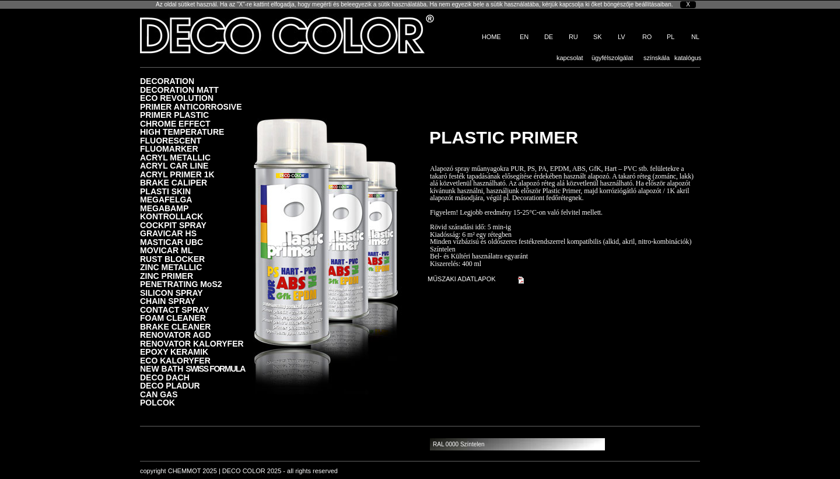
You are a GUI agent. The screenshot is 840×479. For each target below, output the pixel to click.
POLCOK (157, 402)
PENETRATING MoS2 (181, 283)
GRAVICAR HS (168, 233)
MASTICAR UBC (171, 241)
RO (647, 36)
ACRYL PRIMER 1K (177, 174)
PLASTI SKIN (165, 191)
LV (621, 36)
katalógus (687, 57)
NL (695, 36)
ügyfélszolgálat (612, 57)
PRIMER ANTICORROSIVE (191, 106)
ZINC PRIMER (166, 275)
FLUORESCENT (170, 140)
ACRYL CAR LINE (174, 165)
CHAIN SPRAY (167, 300)
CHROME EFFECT (175, 123)
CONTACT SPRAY (174, 309)
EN (524, 36)
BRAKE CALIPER (173, 182)
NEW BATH (192, 368)
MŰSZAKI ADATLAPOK (462, 278)
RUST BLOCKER (172, 258)
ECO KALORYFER (175, 360)
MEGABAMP (164, 208)
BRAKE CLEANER (175, 326)
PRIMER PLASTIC (174, 114)
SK (597, 36)
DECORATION (167, 80)
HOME (491, 36)
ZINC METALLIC (171, 267)
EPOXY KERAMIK (174, 351)
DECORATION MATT (179, 89)
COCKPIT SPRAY (173, 225)
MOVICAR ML (166, 250)
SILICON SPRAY (171, 292)
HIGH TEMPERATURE (182, 131)
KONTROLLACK (171, 216)
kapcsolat (569, 57)
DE (548, 36)
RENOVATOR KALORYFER (192, 343)
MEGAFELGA (166, 199)
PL (670, 36)
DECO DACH (165, 377)
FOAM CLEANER (173, 317)
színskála (656, 57)
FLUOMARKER (169, 148)
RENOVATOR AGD (175, 334)
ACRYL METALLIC (175, 157)
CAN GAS (159, 394)
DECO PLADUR (170, 385)
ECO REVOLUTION (177, 97)
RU (573, 36)
